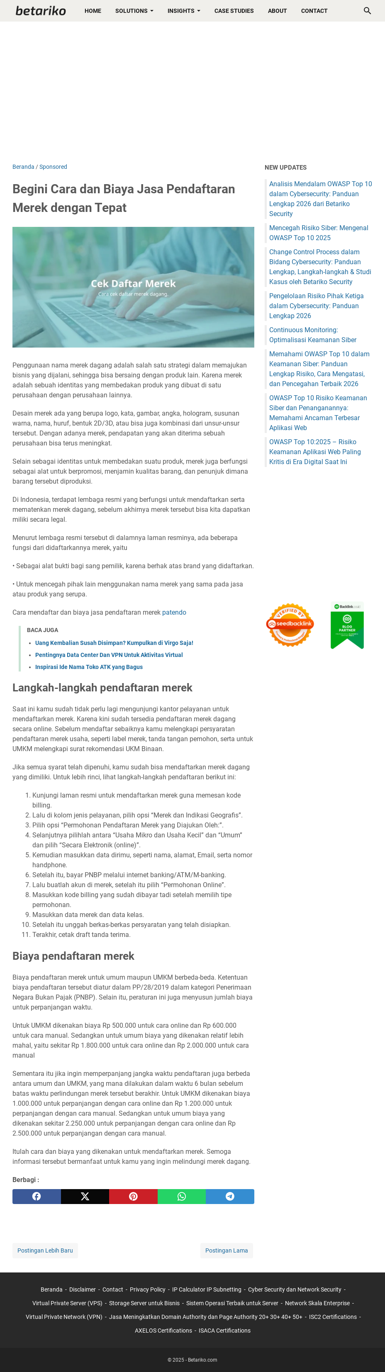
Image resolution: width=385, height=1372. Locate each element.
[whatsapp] (182, 1196)
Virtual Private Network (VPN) (64, 1317)
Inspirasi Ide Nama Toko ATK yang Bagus (89, 667)
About (277, 10)
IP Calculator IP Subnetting (206, 1289)
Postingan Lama (226, 1250)
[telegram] (230, 1196)
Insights (181, 10)
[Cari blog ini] (368, 11)
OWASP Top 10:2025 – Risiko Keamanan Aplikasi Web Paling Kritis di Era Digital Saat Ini (315, 452)
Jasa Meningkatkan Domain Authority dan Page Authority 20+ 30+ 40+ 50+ (205, 1317)
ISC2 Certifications (333, 1317)
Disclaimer (82, 1289)
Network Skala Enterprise (317, 1303)
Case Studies (234, 10)
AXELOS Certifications (163, 1330)
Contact (314, 10)
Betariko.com (202, 1360)
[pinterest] (133, 1196)
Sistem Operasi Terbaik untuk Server (232, 1303)
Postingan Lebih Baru (45, 1250)
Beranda (52, 1289)
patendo (174, 612)
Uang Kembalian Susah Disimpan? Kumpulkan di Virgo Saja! (114, 643)
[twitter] (85, 1196)
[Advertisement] (192, 92)
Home (93, 10)
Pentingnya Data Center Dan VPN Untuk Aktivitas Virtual (109, 655)
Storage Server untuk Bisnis (144, 1303)
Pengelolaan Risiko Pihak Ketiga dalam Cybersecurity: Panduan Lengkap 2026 (316, 306)
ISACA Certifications (225, 1330)
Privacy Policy (148, 1289)
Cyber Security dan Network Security (294, 1289)
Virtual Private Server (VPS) (67, 1303)
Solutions (131, 10)
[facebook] (36, 1196)
